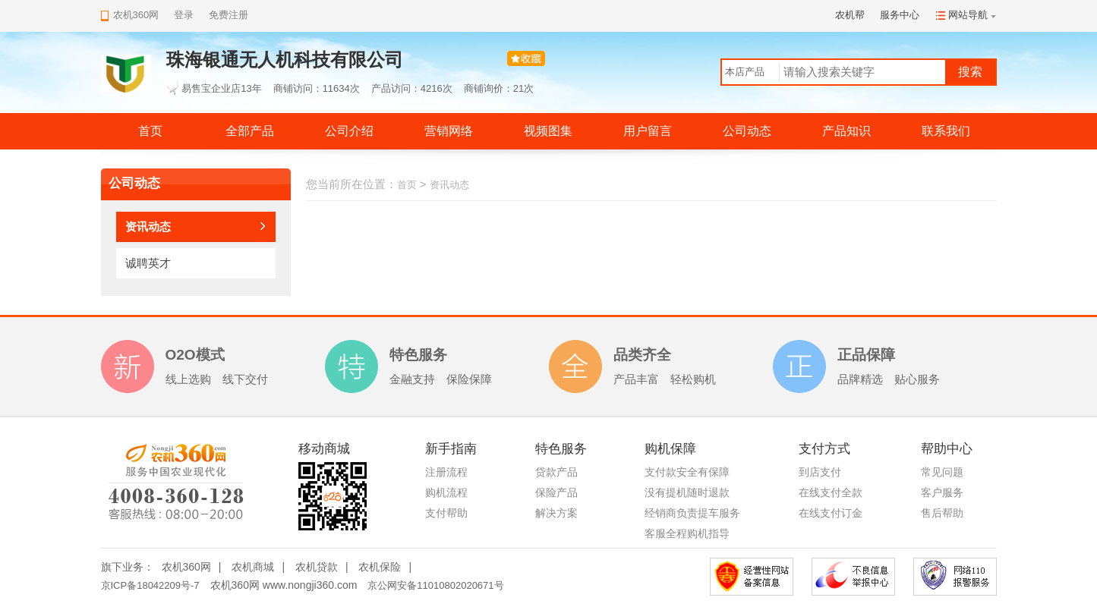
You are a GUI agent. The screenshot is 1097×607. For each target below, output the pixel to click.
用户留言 (647, 130)
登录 (184, 14)
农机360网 (186, 567)
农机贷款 (316, 567)
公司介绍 (349, 130)
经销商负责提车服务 (692, 513)
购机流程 (446, 492)
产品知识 (846, 130)
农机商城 (253, 567)
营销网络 (448, 130)
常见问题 (942, 472)
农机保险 (379, 567)
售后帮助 (942, 513)
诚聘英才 (148, 262)
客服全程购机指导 (687, 533)
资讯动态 (148, 226)
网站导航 (968, 14)
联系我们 (946, 130)
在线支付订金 (830, 513)
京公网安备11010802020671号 (435, 585)
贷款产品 (556, 472)
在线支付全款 (830, 492)
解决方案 (556, 513)
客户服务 (942, 492)
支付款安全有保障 (687, 472)
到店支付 (820, 472)
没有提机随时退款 (687, 492)
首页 (150, 130)
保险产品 (556, 492)
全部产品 (249, 130)
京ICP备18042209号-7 (150, 585)
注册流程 (446, 472)
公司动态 (747, 130)
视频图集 (548, 130)
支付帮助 (446, 513)
